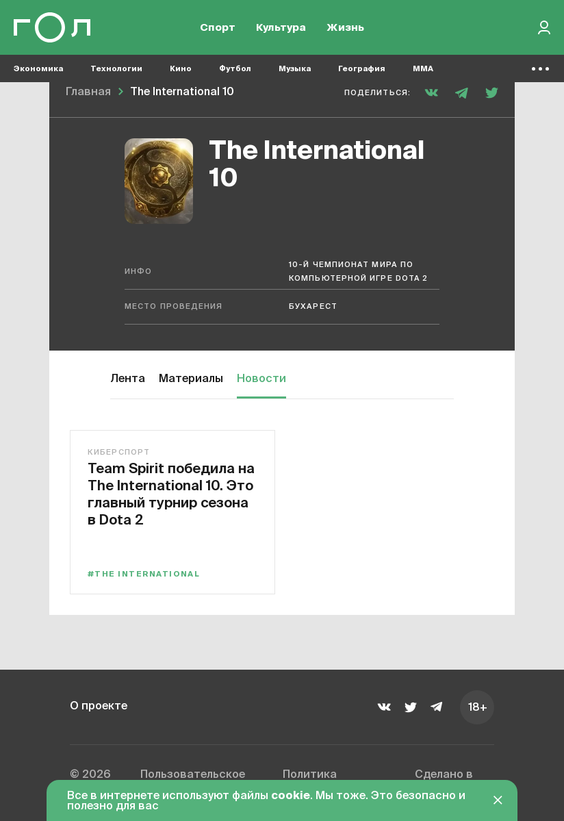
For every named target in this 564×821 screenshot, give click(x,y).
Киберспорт (119, 452)
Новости (261, 379)
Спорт (217, 28)
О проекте (98, 706)
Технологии (116, 69)
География (361, 69)
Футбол (235, 69)
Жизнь (345, 28)
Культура (281, 28)
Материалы (191, 379)
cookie (290, 796)
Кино (181, 69)
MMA (423, 69)
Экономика (38, 69)
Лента (127, 379)
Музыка (295, 69)
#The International (144, 574)
